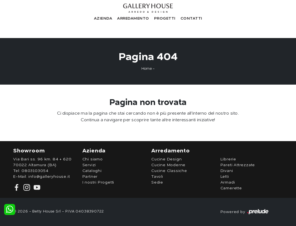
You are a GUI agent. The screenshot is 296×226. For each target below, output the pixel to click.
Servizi (89, 165)
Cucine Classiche (169, 171)
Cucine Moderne (168, 165)
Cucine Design (166, 159)
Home (146, 69)
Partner (90, 177)
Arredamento (133, 18)
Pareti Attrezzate (237, 165)
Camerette (231, 188)
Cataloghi (92, 171)
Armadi (227, 182)
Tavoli (157, 177)
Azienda (103, 18)
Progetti (165, 18)
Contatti (191, 18)
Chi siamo (92, 159)
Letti (224, 177)
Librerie (228, 159)
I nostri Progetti (98, 182)
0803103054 (35, 171)
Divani (226, 171)
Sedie (157, 182)
